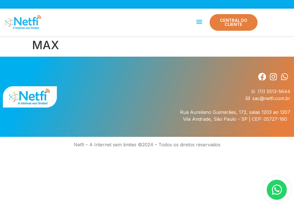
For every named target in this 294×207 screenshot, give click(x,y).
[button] (199, 21)
